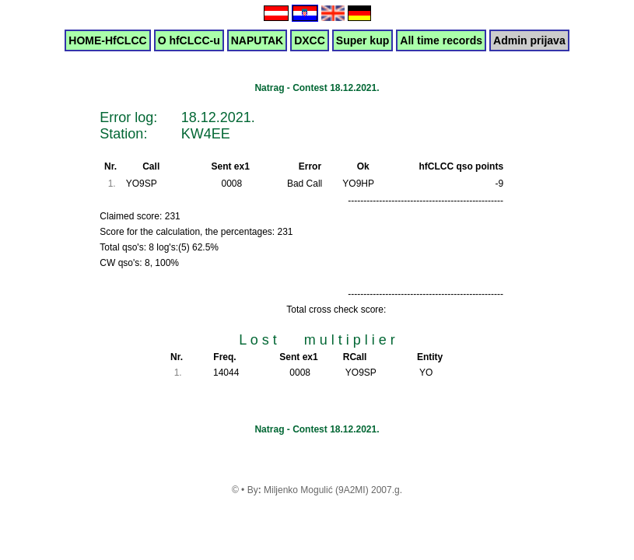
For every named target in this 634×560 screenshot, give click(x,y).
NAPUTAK (257, 40)
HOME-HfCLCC (107, 40)
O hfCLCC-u (189, 40)
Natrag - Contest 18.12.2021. (316, 87)
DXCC (309, 40)
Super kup (362, 40)
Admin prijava (529, 40)
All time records (441, 40)
